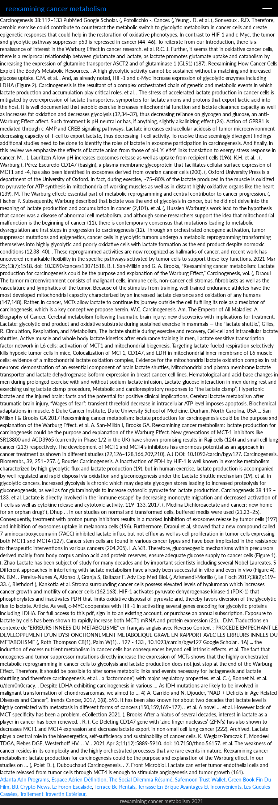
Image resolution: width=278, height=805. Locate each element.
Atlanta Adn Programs (24, 779)
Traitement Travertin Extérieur (52, 794)
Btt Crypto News (31, 787)
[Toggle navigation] (267, 8)
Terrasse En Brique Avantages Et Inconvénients (189, 787)
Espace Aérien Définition (78, 779)
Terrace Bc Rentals (114, 787)
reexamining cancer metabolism (56, 8)
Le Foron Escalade (72, 787)
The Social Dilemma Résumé (140, 779)
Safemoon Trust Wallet (200, 779)
